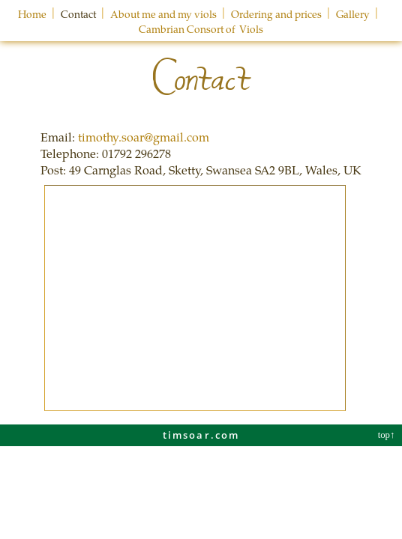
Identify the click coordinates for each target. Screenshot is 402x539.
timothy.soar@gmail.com (143, 136)
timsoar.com (201, 435)
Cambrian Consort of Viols (201, 29)
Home (32, 14)
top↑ (388, 435)
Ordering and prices (276, 14)
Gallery (353, 14)
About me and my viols (163, 14)
